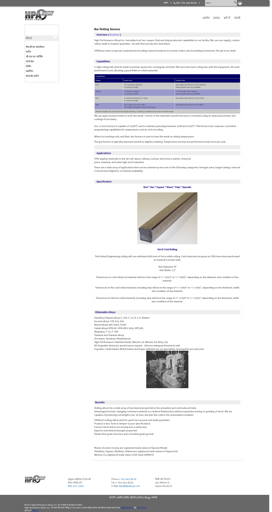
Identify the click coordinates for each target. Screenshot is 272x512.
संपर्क (237, 18)
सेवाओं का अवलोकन (35, 46)
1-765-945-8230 (128, 479)
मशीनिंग (29, 71)
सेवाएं (133, 497)
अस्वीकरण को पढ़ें (127, 507)
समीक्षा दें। (35, 510)
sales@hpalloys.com (130, 486)
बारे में (227, 18)
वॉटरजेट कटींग (32, 76)
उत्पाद (216, 18)
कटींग (28, 51)
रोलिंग (28, 66)
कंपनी (112, 497)
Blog (147, 497)
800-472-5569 (76, 486)
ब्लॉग (166, 2)
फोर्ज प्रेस (30, 61)
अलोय (206, 18)
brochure (114, 34)
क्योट (126, 497)
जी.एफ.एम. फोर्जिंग (34, 56)
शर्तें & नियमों (141, 507)
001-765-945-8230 (186, 2)
